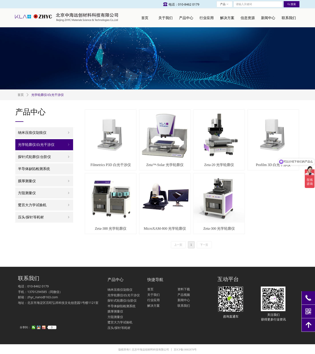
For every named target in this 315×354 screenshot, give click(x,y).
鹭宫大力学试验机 (44, 205)
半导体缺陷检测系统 (34, 169)
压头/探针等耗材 (44, 217)
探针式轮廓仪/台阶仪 (44, 157)
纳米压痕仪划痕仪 (44, 132)
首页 (21, 95)
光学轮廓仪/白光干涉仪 (44, 144)
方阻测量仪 (44, 193)
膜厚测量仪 (44, 181)
